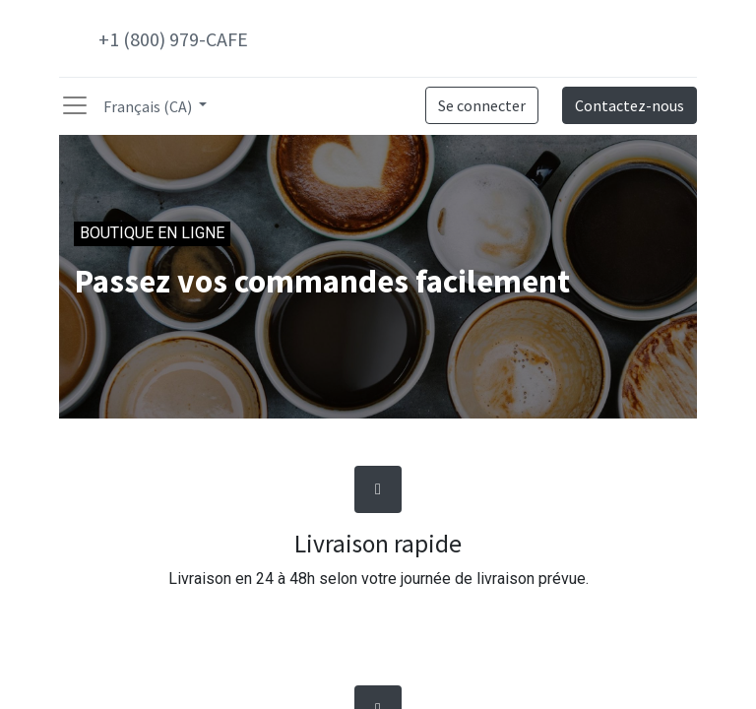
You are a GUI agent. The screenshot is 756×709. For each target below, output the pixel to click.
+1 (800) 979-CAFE (173, 39)
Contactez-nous (629, 105)
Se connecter (482, 105)
